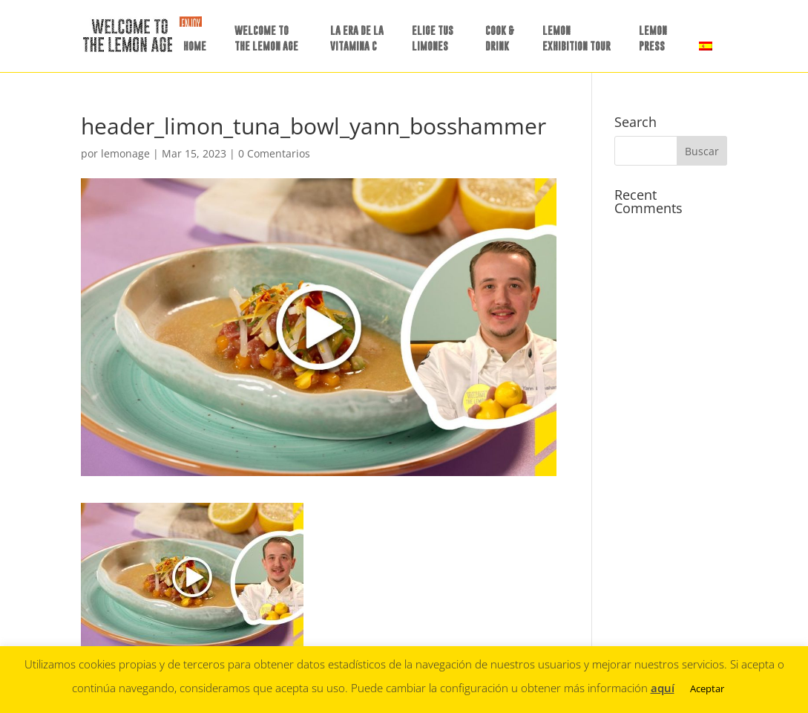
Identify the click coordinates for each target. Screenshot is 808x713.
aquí (662, 687)
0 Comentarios (274, 153)
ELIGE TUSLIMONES (432, 38)
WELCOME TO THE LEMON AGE (266, 38)
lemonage (125, 153)
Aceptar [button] (707, 688)
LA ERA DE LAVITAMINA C (357, 38)
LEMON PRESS (653, 38)
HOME (194, 45)
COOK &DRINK (499, 38)
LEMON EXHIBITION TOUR (576, 38)
